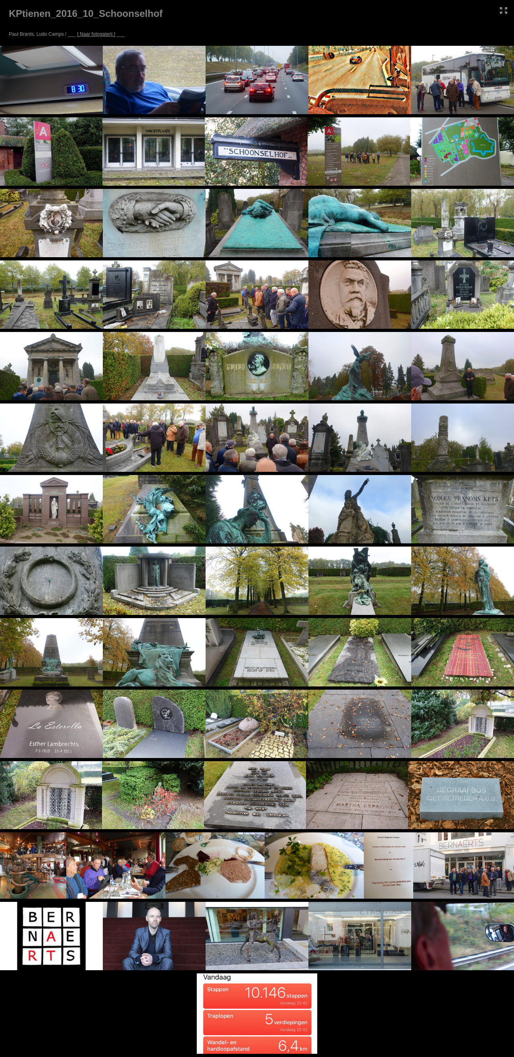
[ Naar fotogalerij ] (96, 34)
